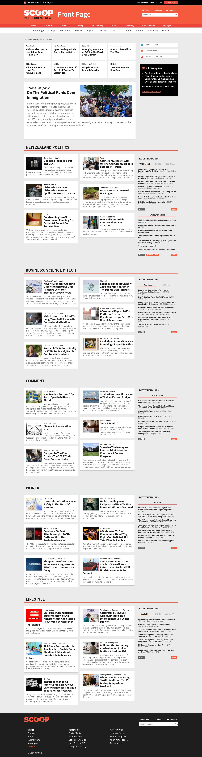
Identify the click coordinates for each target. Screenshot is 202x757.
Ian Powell (157, 434)
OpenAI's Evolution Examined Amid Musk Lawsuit (156, 307)
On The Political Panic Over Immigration (153, 421)
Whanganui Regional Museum (148, 626)
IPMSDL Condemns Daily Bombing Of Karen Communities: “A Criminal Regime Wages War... (155, 509)
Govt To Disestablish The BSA (120, 50)
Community (129, 26)
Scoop (33, 26)
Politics (78, 30)
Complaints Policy (77, 747)
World (129, 30)
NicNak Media (143, 647)
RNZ (162, 537)
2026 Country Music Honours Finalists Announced (156, 619)
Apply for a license (119, 740)
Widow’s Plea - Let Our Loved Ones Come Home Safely (37, 52)
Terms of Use (116, 743)
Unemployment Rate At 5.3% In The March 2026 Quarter (92, 52)
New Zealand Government (164, 178)
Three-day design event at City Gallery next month (156, 249)
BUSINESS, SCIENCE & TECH (51, 270)
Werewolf (48, 26)
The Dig (80, 26)
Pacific (114, 26)
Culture (139, 30)
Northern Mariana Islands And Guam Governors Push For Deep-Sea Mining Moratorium (155, 531)
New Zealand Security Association (157, 314)
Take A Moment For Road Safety (120, 68)
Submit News (34, 740)
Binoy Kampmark (168, 428)
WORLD (32, 487)
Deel (144, 299)
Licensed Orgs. (117, 733)
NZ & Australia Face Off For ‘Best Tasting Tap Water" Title (65, 70)
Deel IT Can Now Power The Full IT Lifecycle (154, 297)
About (30, 737)
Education (153, 30)
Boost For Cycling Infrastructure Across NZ (154, 187)
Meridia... (141, 321)
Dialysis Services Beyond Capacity (90, 68)
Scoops (51, 30)
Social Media (75, 733)
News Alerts (152, 255)
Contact (31, 733)
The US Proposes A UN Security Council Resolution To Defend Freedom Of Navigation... (157, 521)
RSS (141, 209)
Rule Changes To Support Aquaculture (152, 202)
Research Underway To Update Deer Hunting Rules (157, 197)
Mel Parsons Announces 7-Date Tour (151, 645)
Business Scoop (97, 26)
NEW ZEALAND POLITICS (47, 147)
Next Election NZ (77, 743)
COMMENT (35, 380)
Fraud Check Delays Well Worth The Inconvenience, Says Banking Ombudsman (157, 303)
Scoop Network (76, 737)
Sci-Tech (117, 30)
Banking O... (170, 304)
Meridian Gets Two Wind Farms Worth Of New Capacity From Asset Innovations (155, 319)
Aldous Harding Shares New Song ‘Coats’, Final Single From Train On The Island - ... (155, 635)
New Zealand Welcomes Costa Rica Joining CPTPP (157, 192)
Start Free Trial (171, 2)
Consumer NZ (143, 326)
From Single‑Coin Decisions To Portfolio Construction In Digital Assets (153, 291)
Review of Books (148, 26)
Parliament (65, 30)
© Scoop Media (35, 753)
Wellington (64, 26)
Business (104, 30)
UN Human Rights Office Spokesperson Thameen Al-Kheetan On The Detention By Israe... (156, 516)
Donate (31, 747)
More (174, 209)
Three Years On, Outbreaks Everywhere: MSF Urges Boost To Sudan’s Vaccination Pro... (157, 526)
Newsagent (33, 743)
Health (165, 30)
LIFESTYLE (35, 599)
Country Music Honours (155, 621)
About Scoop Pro (118, 737)
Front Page (38, 30)
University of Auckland (153, 309)
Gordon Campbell (144, 423)
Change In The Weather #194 (148, 411)
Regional (91, 30)
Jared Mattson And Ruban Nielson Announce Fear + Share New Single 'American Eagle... (157, 630)
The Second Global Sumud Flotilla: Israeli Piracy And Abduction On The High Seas (156, 407)
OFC (157, 652)
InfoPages (167, 26)
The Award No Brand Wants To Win (151, 325)
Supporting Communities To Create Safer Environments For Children (153, 170)
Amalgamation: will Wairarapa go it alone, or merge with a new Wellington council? (157, 242)
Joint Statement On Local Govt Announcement (35, 70)
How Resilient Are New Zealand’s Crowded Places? (157, 313)
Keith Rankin (156, 403)
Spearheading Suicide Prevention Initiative (65, 50)
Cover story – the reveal (147, 246)
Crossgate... (142, 294)
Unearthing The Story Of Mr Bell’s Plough (153, 624)
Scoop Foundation (78, 740)
